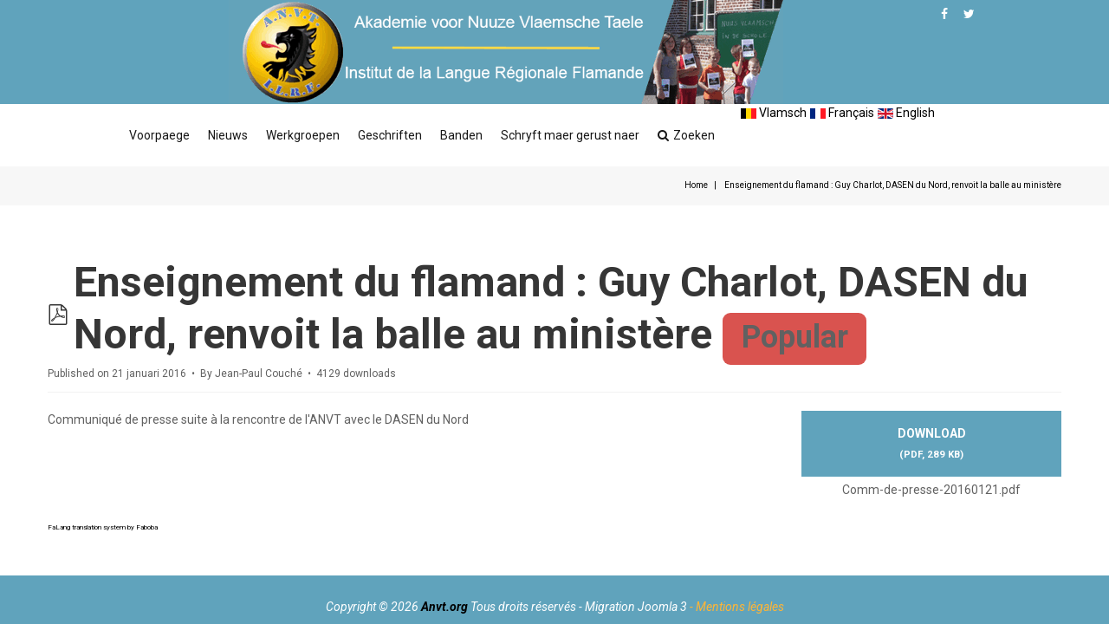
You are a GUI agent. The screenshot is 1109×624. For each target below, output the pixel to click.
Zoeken (686, 135)
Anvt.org (444, 607)
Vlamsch (774, 113)
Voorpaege (159, 135)
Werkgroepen (303, 135)
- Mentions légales (737, 607)
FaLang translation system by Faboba (103, 527)
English (906, 113)
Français (842, 113)
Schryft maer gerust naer (570, 135)
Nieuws (228, 135)
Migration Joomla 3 (636, 607)
